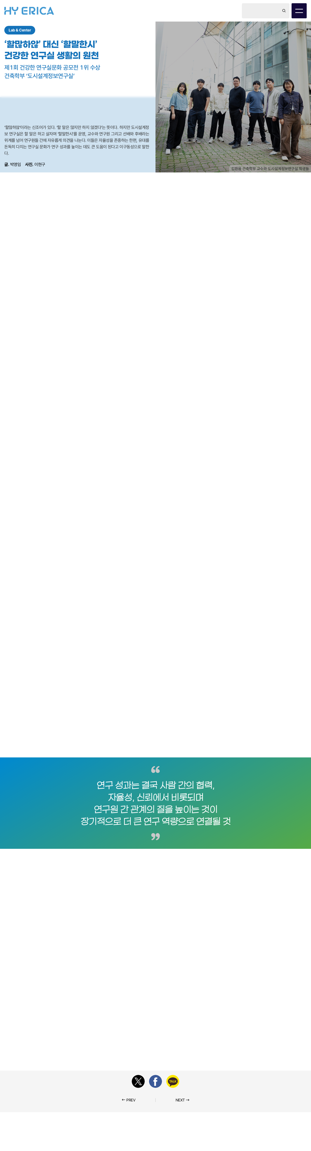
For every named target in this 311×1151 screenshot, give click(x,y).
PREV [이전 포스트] (128, 1099)
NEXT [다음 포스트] (183, 1099)
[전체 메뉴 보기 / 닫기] (299, 10)
